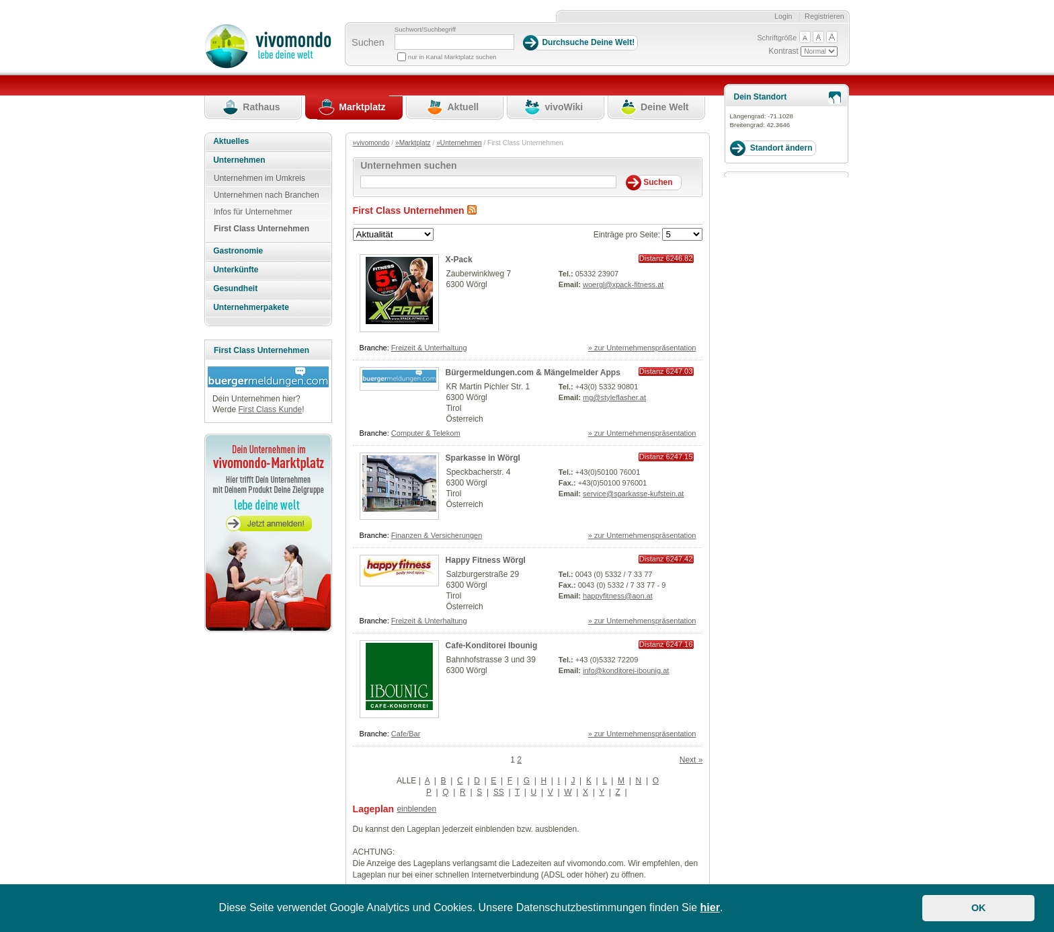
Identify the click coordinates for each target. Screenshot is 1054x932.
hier (710, 907)
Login (783, 16)
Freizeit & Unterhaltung (429, 348)
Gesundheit (235, 288)
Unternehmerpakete (251, 307)
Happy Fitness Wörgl (486, 560)
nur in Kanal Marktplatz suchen (452, 57)
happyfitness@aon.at (618, 596)
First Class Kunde (270, 409)
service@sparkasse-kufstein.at (633, 494)
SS (498, 792)
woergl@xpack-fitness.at (623, 284)
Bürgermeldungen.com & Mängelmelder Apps (533, 372)
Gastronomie (238, 251)
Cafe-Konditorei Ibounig (492, 645)
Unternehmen (239, 160)
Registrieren (824, 16)
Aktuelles (231, 141)
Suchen (368, 42)
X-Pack (459, 259)
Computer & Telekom (425, 433)
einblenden (416, 809)
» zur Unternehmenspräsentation (642, 348)
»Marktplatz (413, 143)
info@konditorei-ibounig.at (626, 670)
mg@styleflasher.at (614, 397)
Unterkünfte (235, 269)
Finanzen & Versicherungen (437, 535)
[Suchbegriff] (454, 42)
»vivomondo (371, 143)
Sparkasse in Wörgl (483, 458)
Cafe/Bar (406, 734)
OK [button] (978, 907)
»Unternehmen (458, 143)
